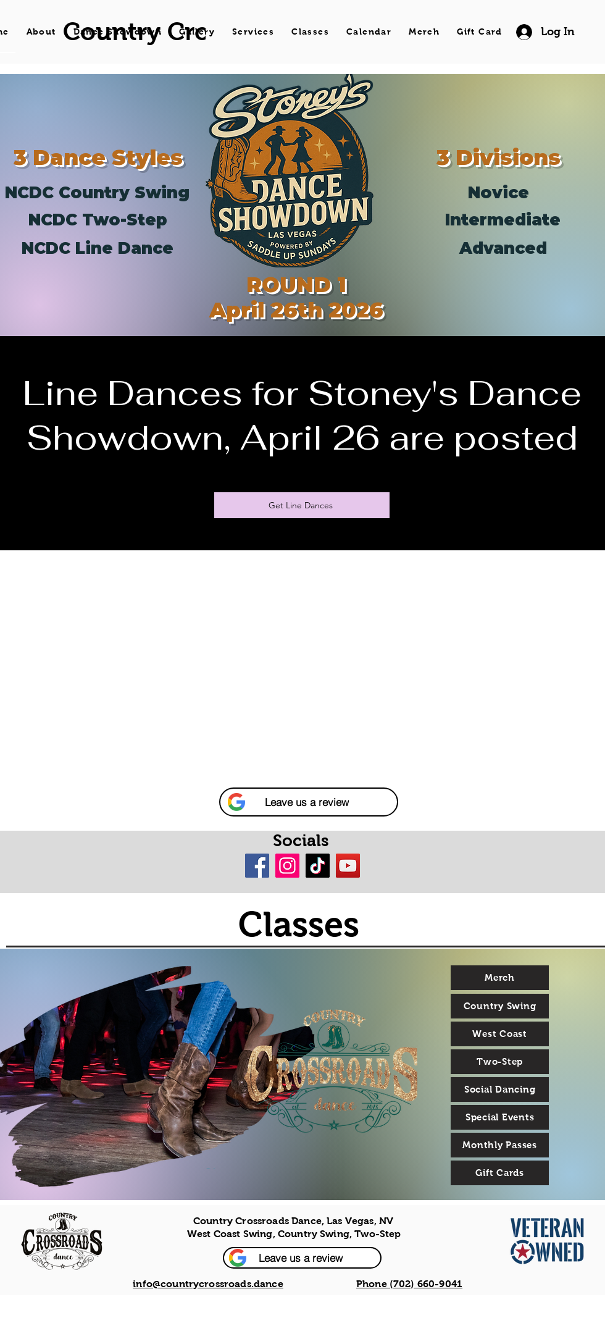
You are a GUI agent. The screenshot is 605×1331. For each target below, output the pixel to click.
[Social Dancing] (500, 1089)
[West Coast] (500, 1034)
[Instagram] (287, 866)
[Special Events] (500, 1117)
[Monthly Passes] (500, 1145)
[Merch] (500, 977)
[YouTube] (348, 866)
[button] (308, 802)
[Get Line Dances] (302, 505)
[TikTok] (318, 866)
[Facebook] (257, 866)
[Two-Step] (500, 1061)
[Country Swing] (500, 1006)
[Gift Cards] (500, 1173)
